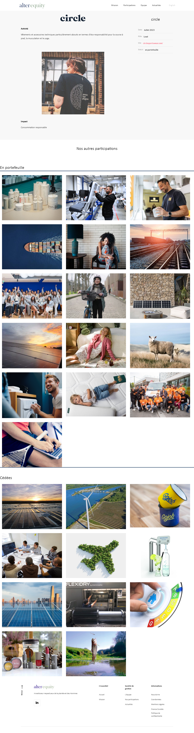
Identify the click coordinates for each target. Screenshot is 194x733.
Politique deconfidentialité (156, 714)
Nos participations (132, 700)
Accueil (101, 695)
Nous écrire (155, 695)
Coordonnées (156, 700)
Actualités (129, 704)
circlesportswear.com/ (153, 43)
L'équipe (128, 695)
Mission (102, 700)
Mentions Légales (157, 704)
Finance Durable (157, 709)
